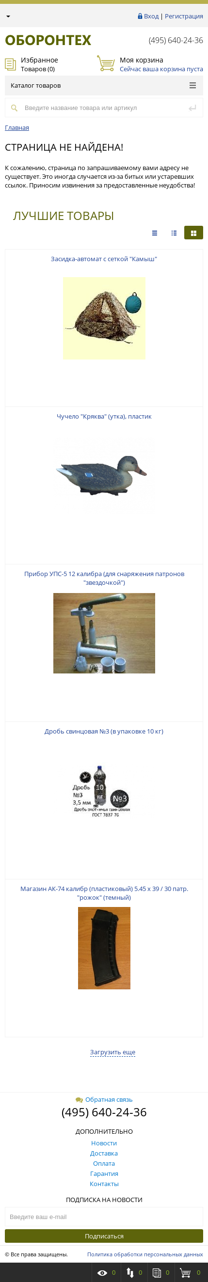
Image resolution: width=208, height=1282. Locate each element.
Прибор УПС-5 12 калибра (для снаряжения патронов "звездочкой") (104, 578)
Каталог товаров (103, 85)
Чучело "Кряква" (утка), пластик (104, 416)
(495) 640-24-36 (176, 40)
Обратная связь (104, 1099)
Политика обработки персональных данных (145, 1254)
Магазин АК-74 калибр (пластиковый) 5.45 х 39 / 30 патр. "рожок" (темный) (104, 893)
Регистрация (184, 16)
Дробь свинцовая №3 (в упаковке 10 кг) (104, 731)
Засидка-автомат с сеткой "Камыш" (104, 258)
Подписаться (104, 1236)
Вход (151, 16)
